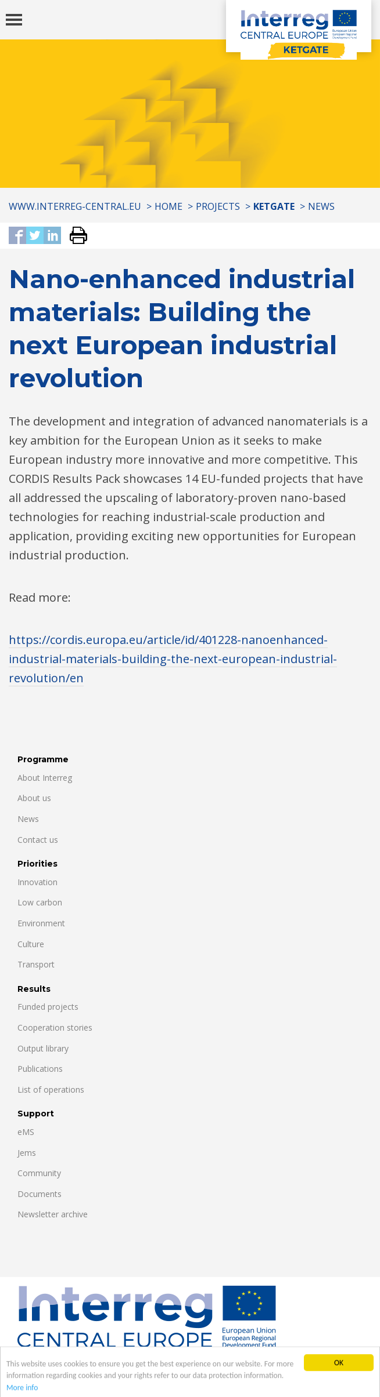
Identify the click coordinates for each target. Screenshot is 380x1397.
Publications (40, 1068)
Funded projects (47, 1006)
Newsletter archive (52, 1214)
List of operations (50, 1089)
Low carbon (39, 902)
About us (34, 797)
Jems (26, 1152)
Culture (30, 943)
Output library (43, 1048)
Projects (218, 206)
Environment (41, 923)
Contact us (37, 839)
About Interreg (44, 777)
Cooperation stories (54, 1027)
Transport (36, 964)
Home (168, 206)
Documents (39, 1193)
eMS (25, 1131)
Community (39, 1172)
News (321, 206)
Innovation (37, 881)
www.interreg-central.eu (75, 206)
